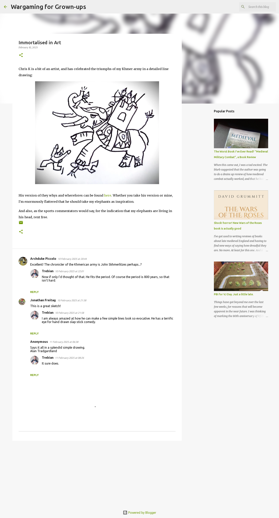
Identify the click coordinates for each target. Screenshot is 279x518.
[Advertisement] (97, 474)
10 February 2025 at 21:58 (69, 312)
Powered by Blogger (139, 512)
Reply (34, 292)
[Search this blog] (255, 6)
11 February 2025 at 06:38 (63, 341)
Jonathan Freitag (43, 300)
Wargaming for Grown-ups (48, 6)
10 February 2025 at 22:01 (69, 271)
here (107, 195)
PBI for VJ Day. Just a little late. (233, 294)
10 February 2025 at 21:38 (71, 300)
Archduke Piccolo (43, 258)
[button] (21, 55)
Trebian (47, 271)
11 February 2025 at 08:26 (69, 357)
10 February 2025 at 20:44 (72, 258)
